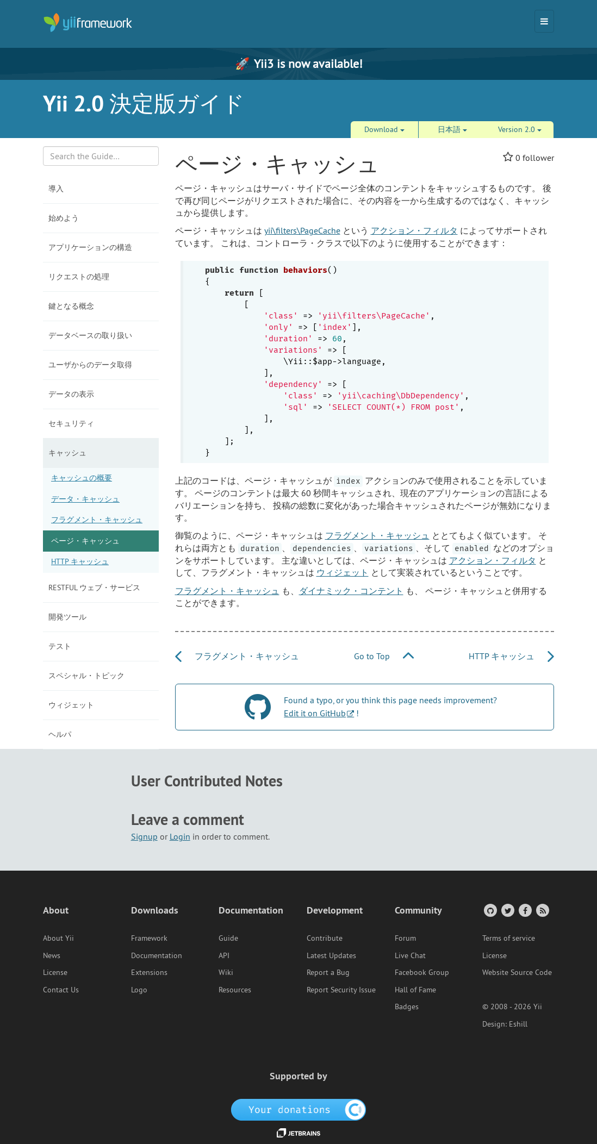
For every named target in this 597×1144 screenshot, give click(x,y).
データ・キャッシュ (85, 499)
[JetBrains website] (298, 1132)
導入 (56, 188)
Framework (149, 938)
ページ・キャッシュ (85, 541)
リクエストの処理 (78, 277)
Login (180, 836)
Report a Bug (328, 972)
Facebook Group (422, 972)
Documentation (156, 955)
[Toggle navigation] (544, 21)
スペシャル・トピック (86, 675)
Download (384, 129)
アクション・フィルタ (414, 230)
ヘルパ (59, 734)
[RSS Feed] (541, 910)
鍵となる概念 (71, 306)
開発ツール (67, 617)
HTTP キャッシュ (80, 561)
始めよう (63, 218)
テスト (59, 646)
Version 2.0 (520, 129)
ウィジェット (71, 705)
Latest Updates (331, 955)
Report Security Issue (341, 990)
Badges (407, 1006)
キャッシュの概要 (81, 478)
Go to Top (384, 656)
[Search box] (101, 156)
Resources (235, 990)
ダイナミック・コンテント (351, 590)
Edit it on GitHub (315, 713)
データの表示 (71, 394)
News (51, 955)
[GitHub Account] (489, 910)
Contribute (325, 938)
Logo (139, 990)
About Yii (58, 938)
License (55, 972)
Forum (405, 938)
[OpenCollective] (298, 1109)
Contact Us (61, 990)
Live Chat (410, 955)
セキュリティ (71, 423)
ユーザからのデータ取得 (90, 365)
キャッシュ (67, 453)
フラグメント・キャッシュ (96, 519)
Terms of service (508, 938)
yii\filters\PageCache (302, 230)
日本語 (452, 129)
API (224, 955)
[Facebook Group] (524, 910)
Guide (228, 938)
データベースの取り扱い (90, 335)
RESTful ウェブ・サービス (94, 587)
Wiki (226, 972)
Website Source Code (517, 972)
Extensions (149, 972)
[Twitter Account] (507, 910)
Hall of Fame (415, 990)
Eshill (518, 1024)
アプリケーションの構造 (90, 247)
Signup (144, 836)
